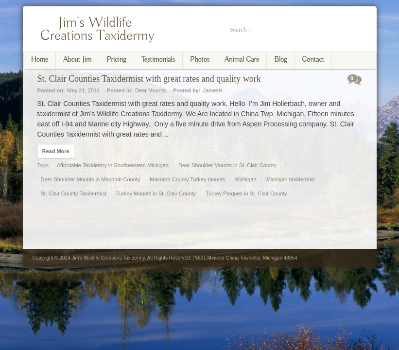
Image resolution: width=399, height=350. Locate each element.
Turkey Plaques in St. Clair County (246, 193)
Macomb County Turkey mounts (187, 179)
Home (40, 59)
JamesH (212, 90)
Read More (55, 151)
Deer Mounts (150, 90)
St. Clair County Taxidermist (74, 193)
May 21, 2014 (83, 90)
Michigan (246, 179)
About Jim (77, 59)
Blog (280, 59)
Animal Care (242, 59)
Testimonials (158, 59)
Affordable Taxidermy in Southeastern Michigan (113, 165)
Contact (313, 59)
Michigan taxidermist (290, 179)
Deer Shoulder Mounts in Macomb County (90, 179)
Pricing (116, 59)
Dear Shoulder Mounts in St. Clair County (227, 165)
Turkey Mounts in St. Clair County (156, 193)
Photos (199, 59)
